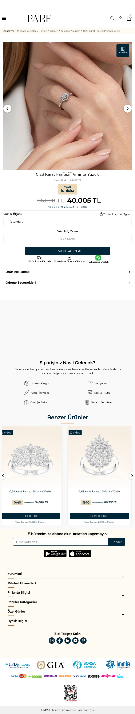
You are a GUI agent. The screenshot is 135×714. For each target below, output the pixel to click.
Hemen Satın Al (67, 251)
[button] (64, 172)
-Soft (44, 709)
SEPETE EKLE (33, 515)
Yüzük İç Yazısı (67, 231)
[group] (67, 106)
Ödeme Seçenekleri (20, 283)
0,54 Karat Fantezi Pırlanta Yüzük (33, 491)
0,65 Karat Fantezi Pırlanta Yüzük (102, 491)
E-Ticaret (54, 709)
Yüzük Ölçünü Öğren (117, 214)
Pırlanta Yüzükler (26, 30)
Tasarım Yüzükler (70, 30)
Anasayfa (8, 30)
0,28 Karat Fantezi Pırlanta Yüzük (101, 30)
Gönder (116, 542)
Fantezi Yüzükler (48, 30)
